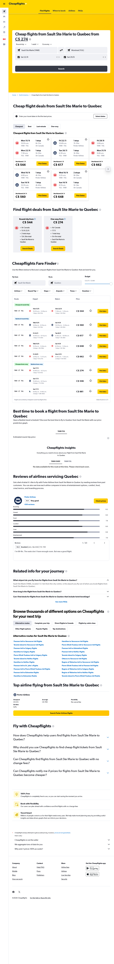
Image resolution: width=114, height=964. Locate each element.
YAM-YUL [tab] (61, 431)
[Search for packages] (4, 26)
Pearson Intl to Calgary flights (25, 648)
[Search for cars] (4, 21)
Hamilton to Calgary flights (24, 652)
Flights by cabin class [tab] (87, 623)
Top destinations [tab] (59, 629)
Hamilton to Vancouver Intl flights (75, 641)
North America (23, 95)
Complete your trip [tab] (42, 623)
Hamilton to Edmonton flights (25, 676)
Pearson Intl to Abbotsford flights (75, 648)
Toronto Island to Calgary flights (74, 655)
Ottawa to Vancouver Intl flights (74, 659)
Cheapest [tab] (19, 126)
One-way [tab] (54, 126)
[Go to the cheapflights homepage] (18, 4)
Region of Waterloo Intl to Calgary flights (78, 669)
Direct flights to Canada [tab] (64, 623)
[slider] (111, 283)
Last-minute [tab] (41, 126)
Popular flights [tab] (42, 629)
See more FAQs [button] (61, 602)
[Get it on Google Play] (92, 868)
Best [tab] (29, 126)
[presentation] (30, 39)
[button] (4, 4)
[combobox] (47, 44)
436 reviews (29, 504)
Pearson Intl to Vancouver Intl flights (28, 641)
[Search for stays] (4, 16)
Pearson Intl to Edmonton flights (26, 672)
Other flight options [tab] (23, 629)
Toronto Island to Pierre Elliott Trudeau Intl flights (81, 676)
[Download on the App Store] (92, 874)
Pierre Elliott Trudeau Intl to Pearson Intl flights (80, 666)
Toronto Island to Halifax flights (26, 659)
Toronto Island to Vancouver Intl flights (29, 645)
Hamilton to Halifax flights (24, 662)
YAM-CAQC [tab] (55, 461)
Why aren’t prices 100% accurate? (62, 848)
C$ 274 (21, 39)
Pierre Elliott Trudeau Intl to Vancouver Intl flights (81, 645)
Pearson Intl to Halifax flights (73, 652)
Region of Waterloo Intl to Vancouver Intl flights (80, 662)
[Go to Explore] (4, 32)
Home (14, 95)
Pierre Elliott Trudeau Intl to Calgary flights (30, 655)
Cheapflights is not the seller (62, 839)
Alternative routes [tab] (22, 623)
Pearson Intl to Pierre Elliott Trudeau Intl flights (32, 669)
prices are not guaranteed (62, 833)
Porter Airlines (30, 497)
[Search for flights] (4, 11)
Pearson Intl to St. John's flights (26, 666)
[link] (27, 248)
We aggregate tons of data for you (62, 844)
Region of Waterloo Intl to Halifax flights (77, 672)
